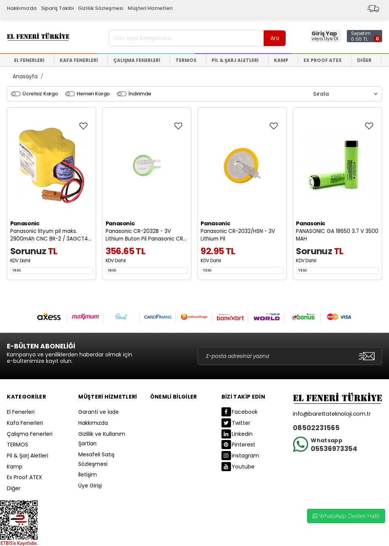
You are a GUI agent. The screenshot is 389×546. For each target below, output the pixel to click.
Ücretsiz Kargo (40, 93)
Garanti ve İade (98, 412)
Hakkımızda (21, 8)
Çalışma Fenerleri (29, 434)
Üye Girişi (90, 485)
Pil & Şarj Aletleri (27, 455)
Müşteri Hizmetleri (150, 8)
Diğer (14, 488)
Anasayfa (25, 76)
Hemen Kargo (93, 93)
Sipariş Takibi (57, 8)
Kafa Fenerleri (25, 423)
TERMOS (17, 444)
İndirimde (139, 93)
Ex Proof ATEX (24, 477)
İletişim (87, 474)
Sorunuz (28, 251)
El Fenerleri (21, 412)
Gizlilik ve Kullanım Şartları (101, 438)
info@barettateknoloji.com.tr (332, 414)
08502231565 (316, 428)
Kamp (14, 466)
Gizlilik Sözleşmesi (100, 8)
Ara (274, 38)
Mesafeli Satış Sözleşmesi (96, 459)
